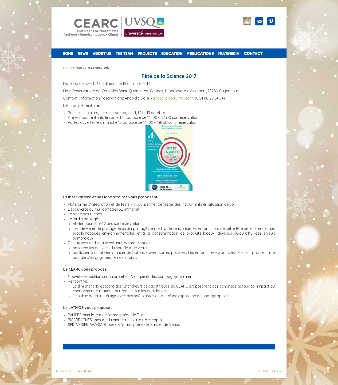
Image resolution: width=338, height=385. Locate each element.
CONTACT (253, 53)
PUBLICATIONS (200, 53)
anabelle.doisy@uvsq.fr (173, 98)
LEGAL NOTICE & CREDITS (74, 371)
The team (124, 53)
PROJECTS (147, 53)
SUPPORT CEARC (269, 371)
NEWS (83, 53)
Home (68, 53)
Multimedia (228, 53)
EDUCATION (172, 53)
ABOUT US (102, 53)
